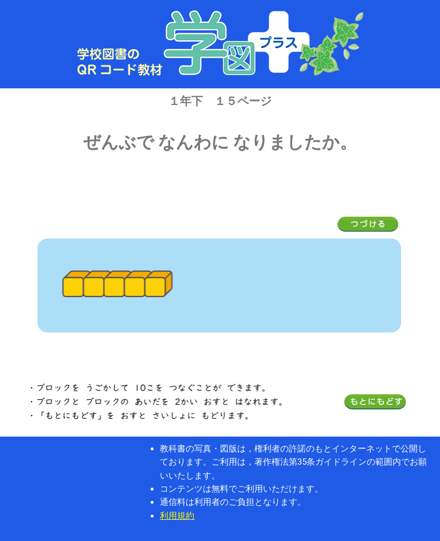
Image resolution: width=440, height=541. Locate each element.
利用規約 (177, 516)
